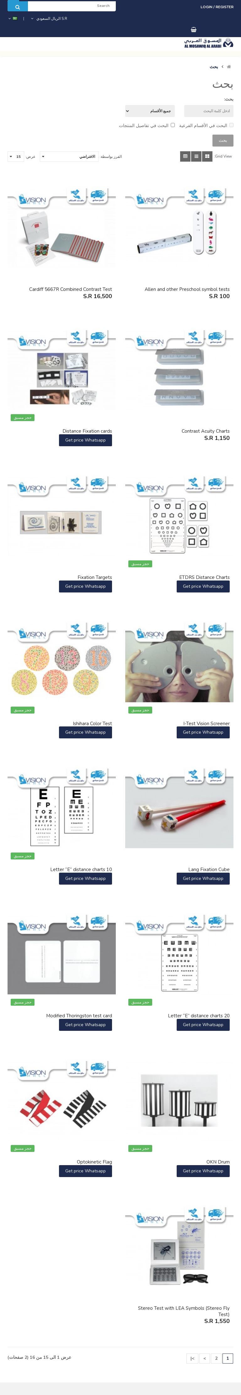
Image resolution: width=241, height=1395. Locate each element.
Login (207, 6)
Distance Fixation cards (87, 431)
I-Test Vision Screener (206, 723)
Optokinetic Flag (94, 1162)
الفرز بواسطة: (111, 156)
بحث (214, 67)
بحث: (228, 99)
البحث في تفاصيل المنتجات (147, 126)
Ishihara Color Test (92, 723)
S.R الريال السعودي (48, 18)
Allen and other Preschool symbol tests (187, 289)
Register (224, 6)
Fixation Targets (95, 577)
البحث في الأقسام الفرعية (206, 126)
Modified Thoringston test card (79, 1016)
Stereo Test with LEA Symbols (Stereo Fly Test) (184, 1311)
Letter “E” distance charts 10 (81, 869)
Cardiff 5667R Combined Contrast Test (70, 289)
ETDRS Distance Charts (204, 577)
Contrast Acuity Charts (206, 431)
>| (192, 1358)
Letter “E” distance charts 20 (199, 1016)
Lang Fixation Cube (209, 869)
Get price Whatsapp (85, 440)
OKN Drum (218, 1162)
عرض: (30, 156)
